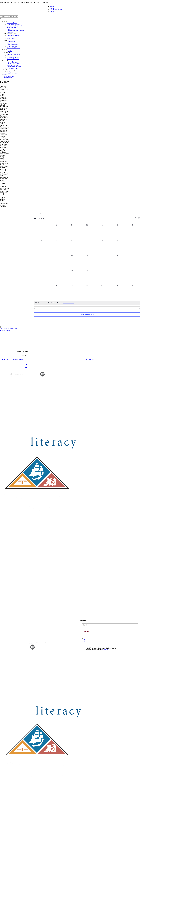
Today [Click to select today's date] (87, 309)
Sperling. (105, 649)
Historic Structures (12, 62)
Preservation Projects (13, 63)
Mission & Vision (12, 23)
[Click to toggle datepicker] (39, 218)
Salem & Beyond (8, 76)
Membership (11, 41)
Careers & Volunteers (13, 48)
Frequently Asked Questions (15, 30)
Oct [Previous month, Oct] (35, 309)
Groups (5, 37)
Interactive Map (11, 27)
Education (6, 52)
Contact (5, 74)
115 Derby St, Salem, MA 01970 (10, 328)
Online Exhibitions (12, 68)
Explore (5, 60)
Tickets (52, 6)
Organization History (13, 24)
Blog (8, 71)
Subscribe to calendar (86, 314)
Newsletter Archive (13, 73)
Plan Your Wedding (13, 57)
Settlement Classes (13, 35)
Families (6, 49)
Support (52, 11)
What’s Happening (9, 70)
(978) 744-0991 (5, 330)
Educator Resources (13, 54)
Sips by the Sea (12, 46)
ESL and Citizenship (56, 9)
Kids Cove (10, 51)
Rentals (5, 56)
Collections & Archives (14, 66)
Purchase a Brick (12, 45)
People (9, 29)
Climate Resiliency (12, 65)
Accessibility (11, 32)
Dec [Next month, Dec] (138, 309)
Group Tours (11, 38)
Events (52, 8)
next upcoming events (68, 303)
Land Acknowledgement (14, 26)
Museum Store (8, 77)
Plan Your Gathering (13, 59)
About (5, 21)
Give (8, 43)
